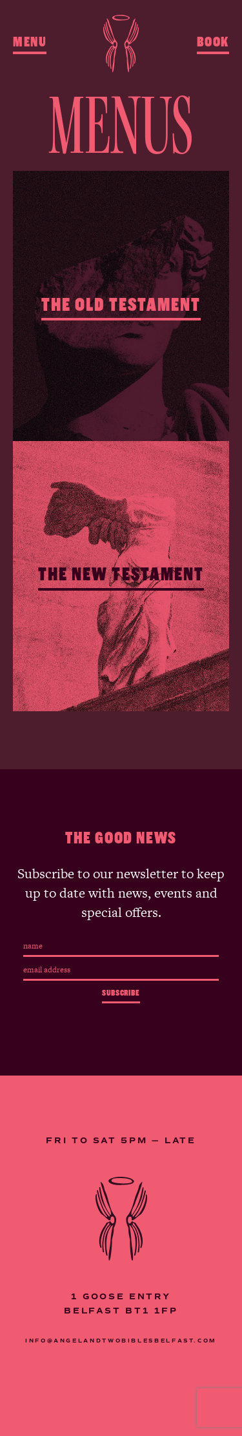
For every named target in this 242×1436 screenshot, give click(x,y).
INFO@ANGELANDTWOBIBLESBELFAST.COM (121, 1340)
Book (213, 42)
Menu (29, 42)
